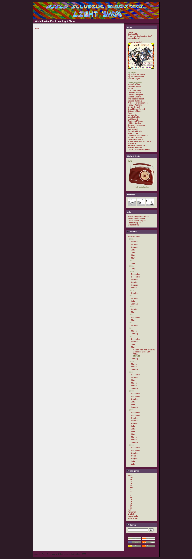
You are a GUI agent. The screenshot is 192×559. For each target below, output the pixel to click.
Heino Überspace (135, 139)
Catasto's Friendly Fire (138, 135)
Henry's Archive (135, 105)
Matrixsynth (133, 129)
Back (37, 29)
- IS (130, 492)
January (134, 304)
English (131, 514)
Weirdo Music (134, 85)
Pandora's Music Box (137, 145)
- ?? (130, 508)
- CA (131, 481)
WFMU (131, 89)
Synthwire (132, 127)
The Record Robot (136, 99)
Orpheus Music (134, 93)
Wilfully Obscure (135, 137)
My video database (136, 76)
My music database (136, 74)
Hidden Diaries (134, 123)
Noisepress (133, 133)
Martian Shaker (134, 97)
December (135, 274)
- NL (130, 498)
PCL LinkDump (134, 91)
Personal (132, 512)
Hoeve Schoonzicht (136, 219)
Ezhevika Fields (135, 131)
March (134, 288)
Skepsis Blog (133, 225)
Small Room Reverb (136, 109)
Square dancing (135, 101)
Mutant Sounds (134, 87)
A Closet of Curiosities (138, 103)
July (133, 250)
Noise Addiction (135, 147)
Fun (129, 510)
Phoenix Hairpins (135, 95)
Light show (133, 518)
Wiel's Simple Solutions (138, 217)
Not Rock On (133, 119)
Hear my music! (135, 42)
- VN (131, 504)
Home (130, 32)
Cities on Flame (135, 111)
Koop (130, 113)
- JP (130, 496)
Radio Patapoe (134, 223)
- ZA (130, 506)
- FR (130, 486)
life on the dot (134, 107)
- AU (131, 477)
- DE (131, 483)
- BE (131, 479)
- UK (131, 500)
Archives (132, 232)
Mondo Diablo (134, 117)
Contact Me (133, 34)
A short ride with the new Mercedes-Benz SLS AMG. (144, 352)
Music (130, 475)
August (134, 247)
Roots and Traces (135, 121)
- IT (130, 494)
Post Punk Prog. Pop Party (139, 141)
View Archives (134, 236)
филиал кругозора (136, 125)
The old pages (134, 79)
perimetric (132, 115)
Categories (133, 471)
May (133, 255)
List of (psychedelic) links (139, 149)
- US (131, 502)
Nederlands (133, 516)
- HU (131, 488)
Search (131, 525)
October (134, 242)
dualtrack (132, 143)
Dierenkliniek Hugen (137, 221)
